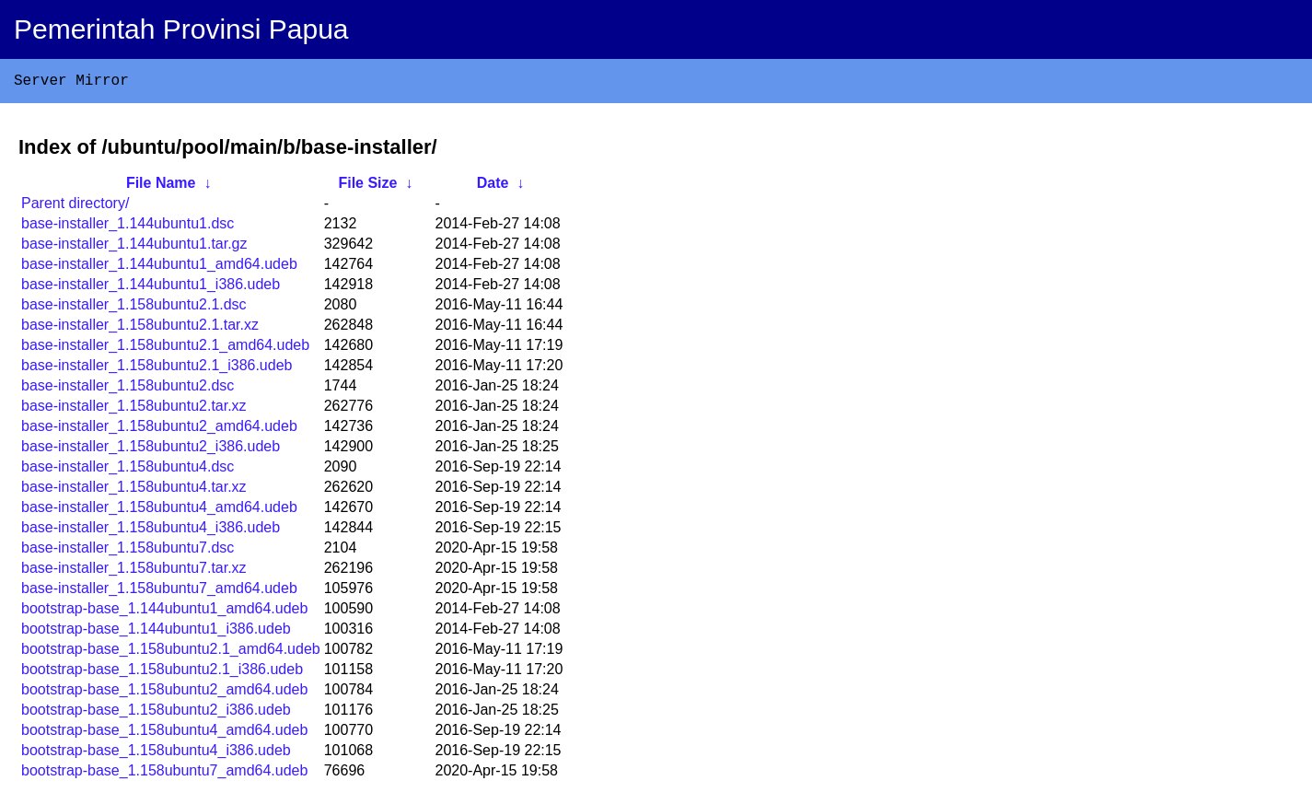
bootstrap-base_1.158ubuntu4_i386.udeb (156, 754)
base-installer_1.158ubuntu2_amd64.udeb (159, 429)
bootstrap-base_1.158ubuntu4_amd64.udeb (164, 733)
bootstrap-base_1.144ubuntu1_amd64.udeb (164, 612)
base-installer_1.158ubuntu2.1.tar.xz (140, 328)
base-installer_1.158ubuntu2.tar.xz (134, 409)
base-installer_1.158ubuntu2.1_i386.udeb (156, 369)
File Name (161, 186)
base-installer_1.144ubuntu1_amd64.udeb (159, 267)
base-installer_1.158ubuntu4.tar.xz (134, 490)
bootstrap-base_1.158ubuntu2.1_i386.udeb (162, 673)
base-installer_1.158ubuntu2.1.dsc (134, 308)
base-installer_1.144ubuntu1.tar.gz (134, 247)
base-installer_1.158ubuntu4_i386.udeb (150, 531)
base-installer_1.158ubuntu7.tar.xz (134, 571)
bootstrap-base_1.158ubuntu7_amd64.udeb (164, 774)
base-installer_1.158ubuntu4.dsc (127, 470)
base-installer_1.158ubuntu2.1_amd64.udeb (165, 348)
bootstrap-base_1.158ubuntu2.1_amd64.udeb (170, 652)
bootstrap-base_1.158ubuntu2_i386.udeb (156, 713)
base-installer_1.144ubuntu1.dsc (127, 227)
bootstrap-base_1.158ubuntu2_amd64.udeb (164, 693)
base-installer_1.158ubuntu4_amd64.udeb (159, 511)
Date (493, 186)
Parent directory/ (75, 207)
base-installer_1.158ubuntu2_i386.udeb (150, 450)
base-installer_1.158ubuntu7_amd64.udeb (159, 592)
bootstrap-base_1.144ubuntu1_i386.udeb (156, 632)
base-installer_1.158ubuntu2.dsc (127, 389)
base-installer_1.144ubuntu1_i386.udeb (150, 288)
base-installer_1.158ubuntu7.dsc (127, 551)
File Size (367, 186)
